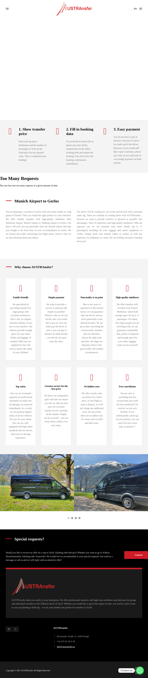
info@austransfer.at (66, 646)
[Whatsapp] (140, 670)
